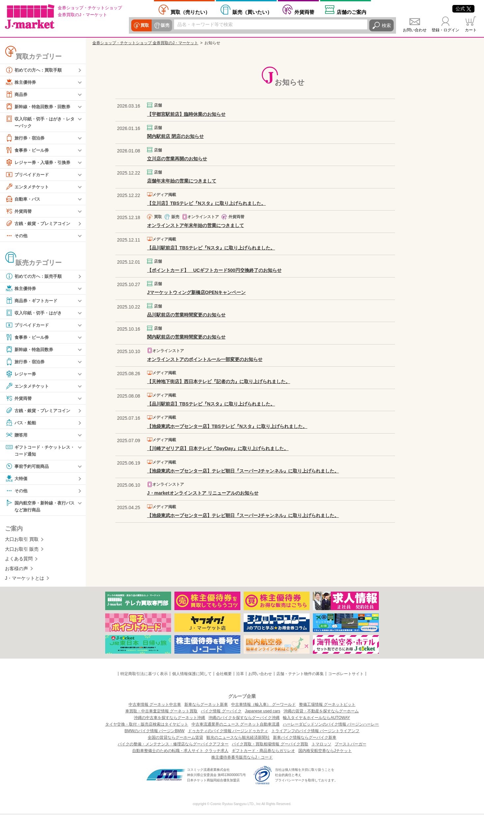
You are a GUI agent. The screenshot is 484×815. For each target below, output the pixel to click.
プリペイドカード (28, 175)
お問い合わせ (415, 30)
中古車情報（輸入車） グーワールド (263, 706)
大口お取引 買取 (22, 540)
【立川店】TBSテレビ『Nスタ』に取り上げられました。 (206, 203)
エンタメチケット (28, 187)
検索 (386, 25)
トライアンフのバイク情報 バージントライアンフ (315, 732)
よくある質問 (19, 560)
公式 (463, 8)
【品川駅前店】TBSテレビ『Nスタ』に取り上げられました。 (211, 247)
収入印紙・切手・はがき (35, 313)
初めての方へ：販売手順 (35, 276)
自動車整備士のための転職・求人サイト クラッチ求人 (180, 752)
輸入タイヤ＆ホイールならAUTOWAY (316, 719)
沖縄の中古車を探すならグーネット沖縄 (169, 719)
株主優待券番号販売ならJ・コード (242, 759)
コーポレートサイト (346, 675)
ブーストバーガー (350, 745)
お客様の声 (16, 569)
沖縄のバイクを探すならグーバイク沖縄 (244, 719)
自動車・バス (23, 199)
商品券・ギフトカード (33, 301)
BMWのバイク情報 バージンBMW (155, 732)
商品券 (16, 94)
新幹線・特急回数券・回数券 (40, 107)
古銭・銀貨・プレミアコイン (40, 224)
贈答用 (16, 435)
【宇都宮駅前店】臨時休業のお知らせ (186, 114)
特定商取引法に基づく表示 (144, 675)
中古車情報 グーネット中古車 (155, 706)
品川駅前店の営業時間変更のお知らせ (186, 314)
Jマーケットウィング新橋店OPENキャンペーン (196, 292)
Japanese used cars (262, 712)
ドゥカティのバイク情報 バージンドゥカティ (228, 732)
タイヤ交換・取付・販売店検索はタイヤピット (146, 726)
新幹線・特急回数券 (30, 350)
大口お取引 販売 (22, 550)
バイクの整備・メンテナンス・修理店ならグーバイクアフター (173, 745)
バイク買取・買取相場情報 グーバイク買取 (270, 745)
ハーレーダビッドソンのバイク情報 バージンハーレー (331, 726)
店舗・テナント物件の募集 (300, 675)
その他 (16, 236)
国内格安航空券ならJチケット (325, 752)
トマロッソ (321, 745)
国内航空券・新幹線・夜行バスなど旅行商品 (40, 507)
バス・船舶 (21, 423)
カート (471, 30)
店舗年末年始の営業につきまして (181, 180)
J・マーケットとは (24, 579)
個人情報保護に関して (192, 675)
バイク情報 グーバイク (221, 712)
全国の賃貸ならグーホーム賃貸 (175, 739)
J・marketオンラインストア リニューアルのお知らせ (202, 493)
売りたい (190, 12)
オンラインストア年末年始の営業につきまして (195, 225)
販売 (164, 25)
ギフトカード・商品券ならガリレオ (263, 752)
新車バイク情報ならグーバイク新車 (304, 739)
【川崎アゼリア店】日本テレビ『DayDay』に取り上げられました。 (217, 448)
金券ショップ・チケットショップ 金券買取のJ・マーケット (145, 43)
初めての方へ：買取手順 (35, 70)
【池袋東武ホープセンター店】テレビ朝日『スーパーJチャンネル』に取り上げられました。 (243, 470)
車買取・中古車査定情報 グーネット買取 (161, 712)
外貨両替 (304, 12)
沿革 (240, 675)
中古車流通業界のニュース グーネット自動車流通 (236, 726)
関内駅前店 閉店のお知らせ (175, 136)
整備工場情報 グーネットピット (327, 706)
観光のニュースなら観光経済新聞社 (238, 739)
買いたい (252, 12)
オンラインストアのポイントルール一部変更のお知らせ (204, 359)
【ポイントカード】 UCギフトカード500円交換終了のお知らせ (214, 270)
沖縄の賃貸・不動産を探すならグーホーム (321, 712)
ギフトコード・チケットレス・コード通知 (37, 450)
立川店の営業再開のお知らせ (177, 158)
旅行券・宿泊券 (26, 138)
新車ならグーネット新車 (206, 706)
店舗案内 (351, 12)
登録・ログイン (445, 30)
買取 (144, 25)
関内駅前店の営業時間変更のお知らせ (186, 337)
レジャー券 (21, 374)
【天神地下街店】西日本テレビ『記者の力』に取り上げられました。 (218, 381)
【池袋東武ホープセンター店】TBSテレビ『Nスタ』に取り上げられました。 (227, 426)
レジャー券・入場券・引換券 (40, 163)
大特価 (16, 479)
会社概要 (224, 675)
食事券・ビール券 (28, 150)
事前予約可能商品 (28, 467)
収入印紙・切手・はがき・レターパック (40, 122)
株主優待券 (21, 82)
